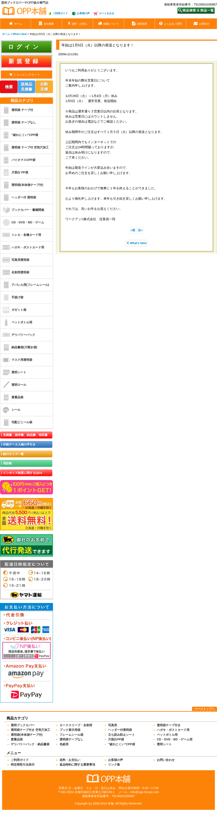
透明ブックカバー (23, 725)
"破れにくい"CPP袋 (19, 135)
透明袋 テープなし (18, 122)
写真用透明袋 (14, 260)
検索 (9, 87)
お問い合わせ (166, 760)
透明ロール (13, 385)
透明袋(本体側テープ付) (21, 185)
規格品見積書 (26, 86)
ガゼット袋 (13, 310)
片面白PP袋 (116, 739)
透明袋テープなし (71, 739)
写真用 (112, 725)
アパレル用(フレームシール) (24, 285)
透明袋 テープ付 (16, 110)
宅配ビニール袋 (16, 422)
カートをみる (106, 13)
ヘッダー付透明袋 (120, 729)
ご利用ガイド (60, 13)
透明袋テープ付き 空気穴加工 (30, 729)
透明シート (13, 372)
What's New (136, 243)
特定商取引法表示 (23, 764)
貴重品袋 (11, 397)
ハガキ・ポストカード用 (22, 247)
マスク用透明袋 (16, 360)
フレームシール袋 (71, 734)
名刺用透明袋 (14, 272)
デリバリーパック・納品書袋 (30, 744)
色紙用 (64, 744)
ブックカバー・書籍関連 (22, 210)
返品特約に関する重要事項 (77, 764)
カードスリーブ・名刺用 (76, 725)
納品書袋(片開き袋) (18, 347)
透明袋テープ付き (169, 725)
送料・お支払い (70, 760)
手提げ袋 (11, 297)
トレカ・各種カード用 (20, 235)
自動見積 (44, 86)
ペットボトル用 (16, 322)
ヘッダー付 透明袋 (18, 197)
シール (10, 410)
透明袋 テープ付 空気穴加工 (24, 147)
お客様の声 (83, 13)
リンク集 (114, 764)
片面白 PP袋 (14, 172)
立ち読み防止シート (121, 734)
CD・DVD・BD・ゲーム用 (174, 739)
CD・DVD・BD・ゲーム (22, 222)
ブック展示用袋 (70, 729)
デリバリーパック (17, 335)
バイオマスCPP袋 (17, 160)
